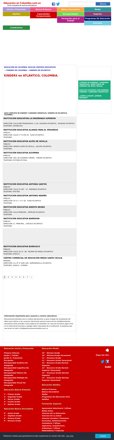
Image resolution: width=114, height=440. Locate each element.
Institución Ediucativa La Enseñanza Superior (29, 118)
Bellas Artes (47, 411)
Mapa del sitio (102, 355)
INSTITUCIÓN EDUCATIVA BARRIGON (21, 218)
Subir (108, 367)
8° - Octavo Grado (12, 418)
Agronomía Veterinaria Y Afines (56, 408)
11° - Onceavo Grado (51, 358)
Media (98, 9)
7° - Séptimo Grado (13, 416)
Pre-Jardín (8, 360)
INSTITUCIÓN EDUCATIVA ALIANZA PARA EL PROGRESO (30, 130)
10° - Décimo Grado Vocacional (56, 355)
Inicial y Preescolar (16, 9)
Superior (97, 14)
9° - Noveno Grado (12, 421)
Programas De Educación (97, 18)
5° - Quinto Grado (12, 404)
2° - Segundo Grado (13, 397)
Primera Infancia (11, 353)
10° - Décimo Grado (51, 353)
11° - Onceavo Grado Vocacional (57, 360)
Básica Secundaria (70, 9)
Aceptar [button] (103, 436)
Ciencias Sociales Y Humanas (55, 418)
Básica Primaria (43, 9)
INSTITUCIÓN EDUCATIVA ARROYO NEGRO (24, 207)
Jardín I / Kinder (11, 355)
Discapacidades (70, 14)
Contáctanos (16, 28)
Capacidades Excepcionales (43, 15)
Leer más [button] (69, 436)
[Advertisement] (57, 46)
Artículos (97, 23)
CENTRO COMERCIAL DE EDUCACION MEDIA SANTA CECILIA (32, 258)
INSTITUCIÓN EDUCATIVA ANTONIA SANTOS (25, 184)
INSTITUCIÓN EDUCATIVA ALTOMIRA (21, 153)
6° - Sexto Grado (11, 413)
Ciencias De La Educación (53, 413)
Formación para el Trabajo (71, 19)
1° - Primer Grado (12, 394)
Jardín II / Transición (13, 358)
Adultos (16, 14)
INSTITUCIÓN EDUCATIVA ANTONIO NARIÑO (25, 196)
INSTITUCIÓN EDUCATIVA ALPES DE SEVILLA (25, 141)
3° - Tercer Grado (12, 399)
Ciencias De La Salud (51, 416)
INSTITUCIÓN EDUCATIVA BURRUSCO (21, 246)
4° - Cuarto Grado (12, 402)
